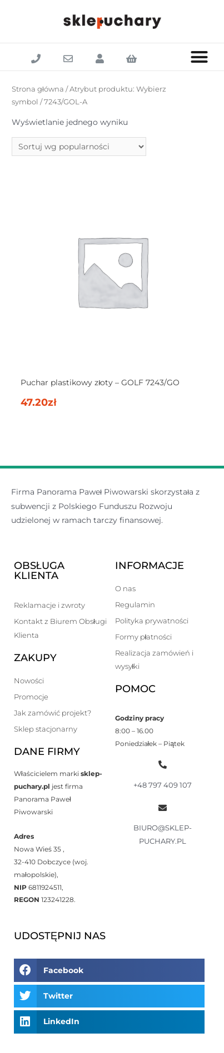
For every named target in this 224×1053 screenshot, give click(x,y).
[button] (199, 57)
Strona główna (38, 89)
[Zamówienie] (79, 146)
